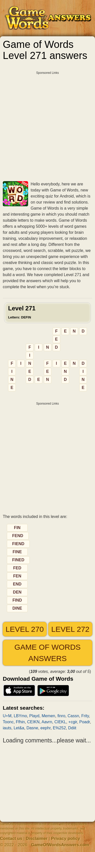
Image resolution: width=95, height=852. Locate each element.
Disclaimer (37, 838)
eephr (46, 728)
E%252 (59, 728)
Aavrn (47, 722)
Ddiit (72, 728)
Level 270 (25, 629)
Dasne (32, 728)
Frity (85, 716)
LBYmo (20, 716)
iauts (7, 728)
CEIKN (33, 722)
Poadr (84, 722)
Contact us (11, 838)
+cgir (72, 722)
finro (61, 716)
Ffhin (20, 722)
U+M (7, 716)
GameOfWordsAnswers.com (60, 844)
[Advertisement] (47, 124)
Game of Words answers (47, 653)
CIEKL (60, 722)
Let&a (19, 728)
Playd (34, 716)
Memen (48, 716)
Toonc (8, 722)
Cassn (73, 716)
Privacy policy (65, 838)
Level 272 (70, 629)
